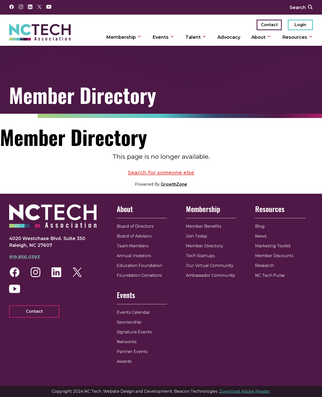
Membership (203, 209)
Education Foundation (139, 265)
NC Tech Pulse (270, 275)
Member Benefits (203, 226)
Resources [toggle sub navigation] (297, 37)
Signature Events (134, 332)
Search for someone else (161, 173)
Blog (260, 226)
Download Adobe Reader (244, 391)
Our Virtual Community (209, 265)
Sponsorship (129, 322)
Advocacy (228, 37)
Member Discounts (274, 255)
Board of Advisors (134, 236)
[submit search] (310, 7)
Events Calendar (133, 312)
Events (126, 295)
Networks (126, 341)
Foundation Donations (139, 275)
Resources (270, 209)
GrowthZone (174, 184)
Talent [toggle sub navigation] (196, 37)
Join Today (196, 236)
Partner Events (132, 351)
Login (300, 24)
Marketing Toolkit (273, 246)
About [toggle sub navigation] (261, 37)
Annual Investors (134, 255)
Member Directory (204, 246)
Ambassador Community (210, 275)
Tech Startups (200, 255)
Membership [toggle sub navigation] (124, 37)
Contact (269, 24)
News (260, 236)
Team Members (132, 246)
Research (264, 265)
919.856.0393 (24, 257)
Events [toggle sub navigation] (163, 37)
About (125, 209)
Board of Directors (135, 226)
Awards (124, 361)
